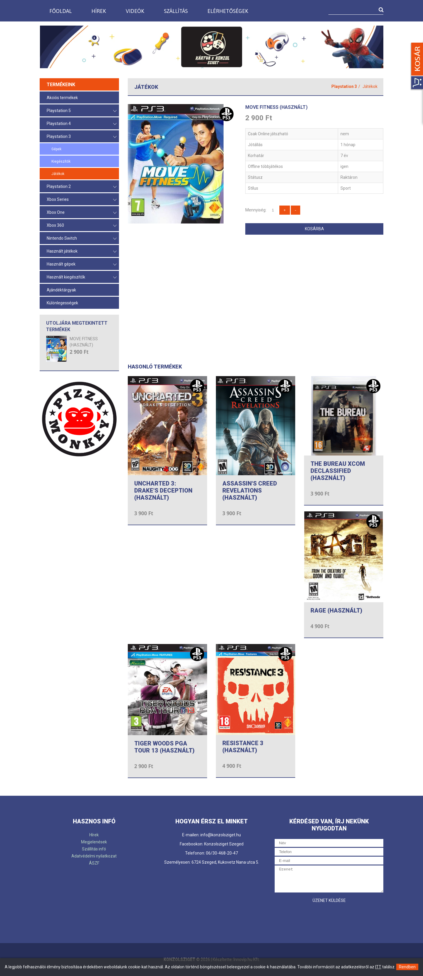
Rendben (407, 967)
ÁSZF (94, 863)
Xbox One (82, 212)
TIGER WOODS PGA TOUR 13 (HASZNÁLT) (164, 747)
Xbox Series (82, 199)
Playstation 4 (82, 124)
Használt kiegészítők (82, 277)
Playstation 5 (82, 111)
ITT (378, 967)
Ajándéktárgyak (61, 290)
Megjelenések (94, 842)
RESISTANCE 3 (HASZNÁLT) (242, 747)
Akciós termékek (62, 97)
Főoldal (60, 11)
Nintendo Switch (82, 238)
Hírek (98, 11)
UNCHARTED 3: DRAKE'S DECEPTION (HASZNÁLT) (163, 490)
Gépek (56, 149)
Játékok (57, 174)
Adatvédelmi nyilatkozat (94, 856)
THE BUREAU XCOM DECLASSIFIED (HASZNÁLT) (337, 470)
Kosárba (314, 228)
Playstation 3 (82, 137)
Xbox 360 (82, 225)
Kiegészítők (60, 161)
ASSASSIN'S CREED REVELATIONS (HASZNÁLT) (249, 490)
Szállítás (176, 11)
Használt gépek (82, 264)
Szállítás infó (94, 849)
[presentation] (319, 917)
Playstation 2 (82, 186)
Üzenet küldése (329, 900)
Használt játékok (82, 251)
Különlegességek (62, 303)
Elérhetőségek (227, 11)
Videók (135, 11)
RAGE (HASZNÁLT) (336, 610)
